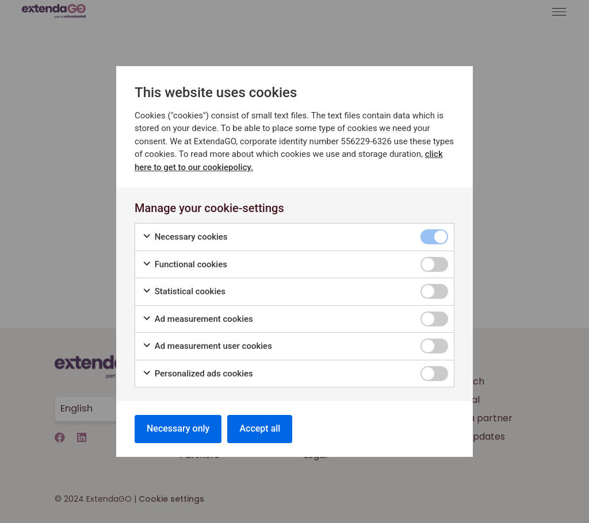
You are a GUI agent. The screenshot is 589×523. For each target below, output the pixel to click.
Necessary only (178, 428)
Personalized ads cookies (197, 373)
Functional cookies (184, 264)
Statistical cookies (183, 291)
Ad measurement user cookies (207, 346)
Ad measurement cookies (197, 319)
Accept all (259, 428)
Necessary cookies (185, 237)
